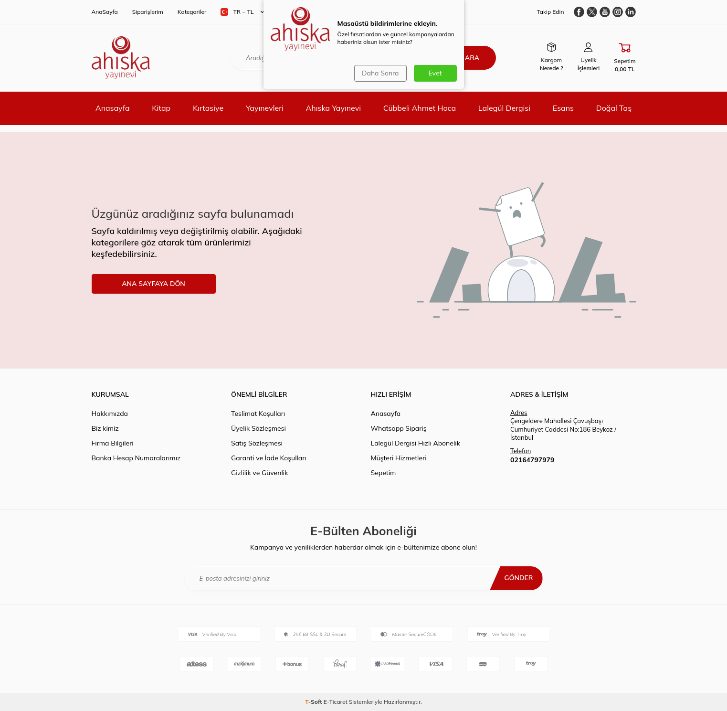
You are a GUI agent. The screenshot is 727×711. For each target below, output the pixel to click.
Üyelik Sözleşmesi (258, 428)
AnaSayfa (105, 11)
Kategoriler (192, 11)
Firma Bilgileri (113, 443)
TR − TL (242, 12)
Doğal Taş (614, 108)
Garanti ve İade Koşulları (268, 458)
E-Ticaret (336, 701)
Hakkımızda (110, 413)
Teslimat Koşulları (258, 413)
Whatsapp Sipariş (399, 428)
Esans (563, 108)
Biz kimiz (105, 428)
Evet (435, 73)
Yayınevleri (265, 108)
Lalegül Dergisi (504, 108)
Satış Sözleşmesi (257, 443)
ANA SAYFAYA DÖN (153, 283)
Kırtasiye (208, 108)
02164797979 (532, 460)
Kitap (161, 108)
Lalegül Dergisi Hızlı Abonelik (415, 443)
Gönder (518, 577)
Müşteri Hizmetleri (399, 458)
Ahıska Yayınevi (333, 108)
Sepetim (383, 472)
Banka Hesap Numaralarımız (136, 458)
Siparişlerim (147, 11)
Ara (472, 57)
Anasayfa (112, 108)
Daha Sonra (380, 73)
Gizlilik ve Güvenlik (259, 472)
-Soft (314, 701)
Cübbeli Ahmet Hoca (419, 108)
